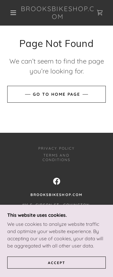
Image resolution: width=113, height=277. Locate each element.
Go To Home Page (56, 94)
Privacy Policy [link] (56, 148)
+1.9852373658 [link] (56, 220)
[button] (13, 13)
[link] (57, 13)
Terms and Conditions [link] (56, 157)
